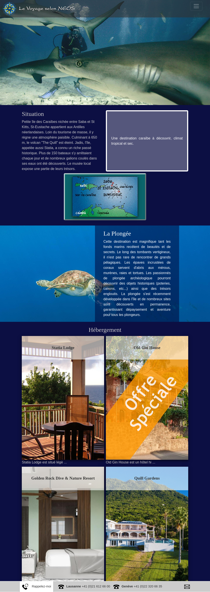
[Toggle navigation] (196, 6)
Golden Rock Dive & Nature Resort (66, 468)
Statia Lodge (66, 347)
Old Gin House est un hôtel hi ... (130, 452)
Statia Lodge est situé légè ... (51, 452)
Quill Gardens (143, 468)
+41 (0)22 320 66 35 (142, 586)
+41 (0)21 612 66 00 (88, 586)
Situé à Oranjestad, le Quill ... (128, 573)
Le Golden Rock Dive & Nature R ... (56, 573)
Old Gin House (143, 347)
